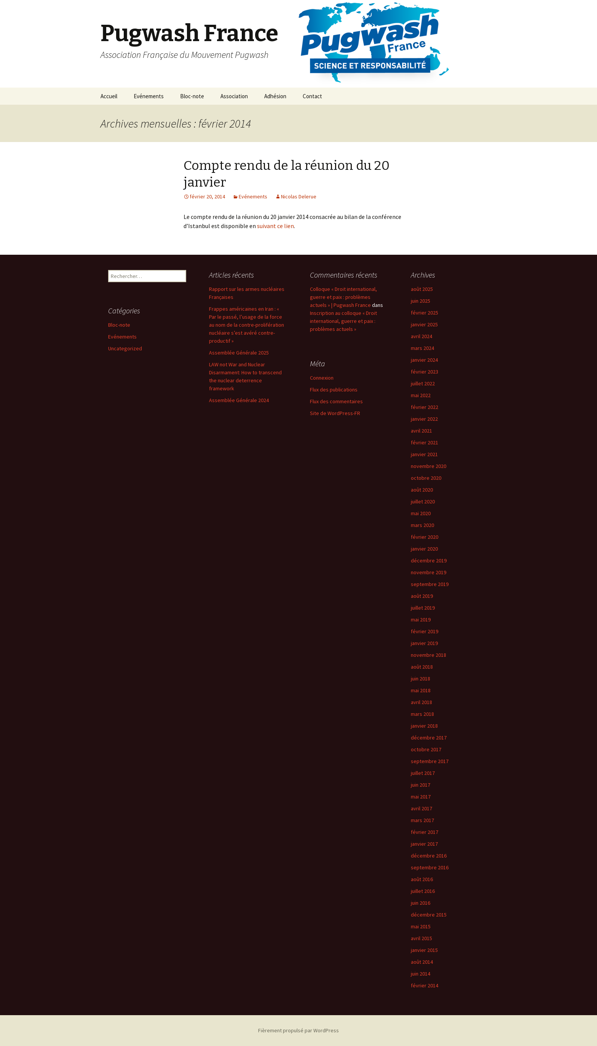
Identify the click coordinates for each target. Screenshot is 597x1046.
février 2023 (424, 371)
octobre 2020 (426, 477)
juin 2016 (420, 902)
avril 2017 (421, 808)
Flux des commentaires (336, 401)
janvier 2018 (424, 725)
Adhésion (275, 96)
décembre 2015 (429, 914)
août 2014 (422, 961)
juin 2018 (420, 678)
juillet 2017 (423, 773)
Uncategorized (125, 348)
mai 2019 (421, 619)
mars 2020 (422, 525)
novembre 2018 (428, 655)
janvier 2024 (424, 359)
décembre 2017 (429, 737)
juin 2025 (420, 300)
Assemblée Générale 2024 (239, 400)
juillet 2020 (423, 501)
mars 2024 (422, 348)
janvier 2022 (424, 418)
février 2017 (424, 832)
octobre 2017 (426, 749)
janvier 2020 (424, 548)
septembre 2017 (430, 761)
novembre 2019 (428, 572)
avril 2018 (421, 702)
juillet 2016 (423, 891)
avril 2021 (421, 430)
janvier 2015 (424, 950)
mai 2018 (421, 690)
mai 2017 (421, 796)
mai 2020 (421, 513)
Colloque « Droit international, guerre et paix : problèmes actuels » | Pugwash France (343, 297)
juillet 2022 (423, 383)
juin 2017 (420, 784)
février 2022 (424, 407)
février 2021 (424, 442)
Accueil (109, 96)
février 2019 (424, 631)
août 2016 (422, 879)
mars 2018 (422, 714)
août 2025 (422, 289)
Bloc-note (192, 96)
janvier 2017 (424, 843)
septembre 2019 (430, 584)
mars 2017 (422, 820)
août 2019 (422, 595)
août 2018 (422, 666)
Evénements (149, 96)
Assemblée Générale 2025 (239, 352)
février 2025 (424, 312)
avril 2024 (421, 336)
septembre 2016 (430, 867)
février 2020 (424, 536)
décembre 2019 (429, 560)
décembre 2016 (429, 855)
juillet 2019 (423, 607)
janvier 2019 (424, 643)
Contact (312, 96)
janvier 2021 (424, 454)
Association (234, 96)
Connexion (322, 377)
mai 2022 (421, 395)
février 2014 (424, 985)
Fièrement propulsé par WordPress (298, 1030)
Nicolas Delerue (298, 196)
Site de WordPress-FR (335, 413)
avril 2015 (421, 938)
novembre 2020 (428, 466)
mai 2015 (421, 926)
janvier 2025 (424, 324)
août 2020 (422, 489)
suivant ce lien (275, 226)
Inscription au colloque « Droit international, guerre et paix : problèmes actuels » (343, 321)
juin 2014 (420, 973)
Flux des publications (334, 389)
